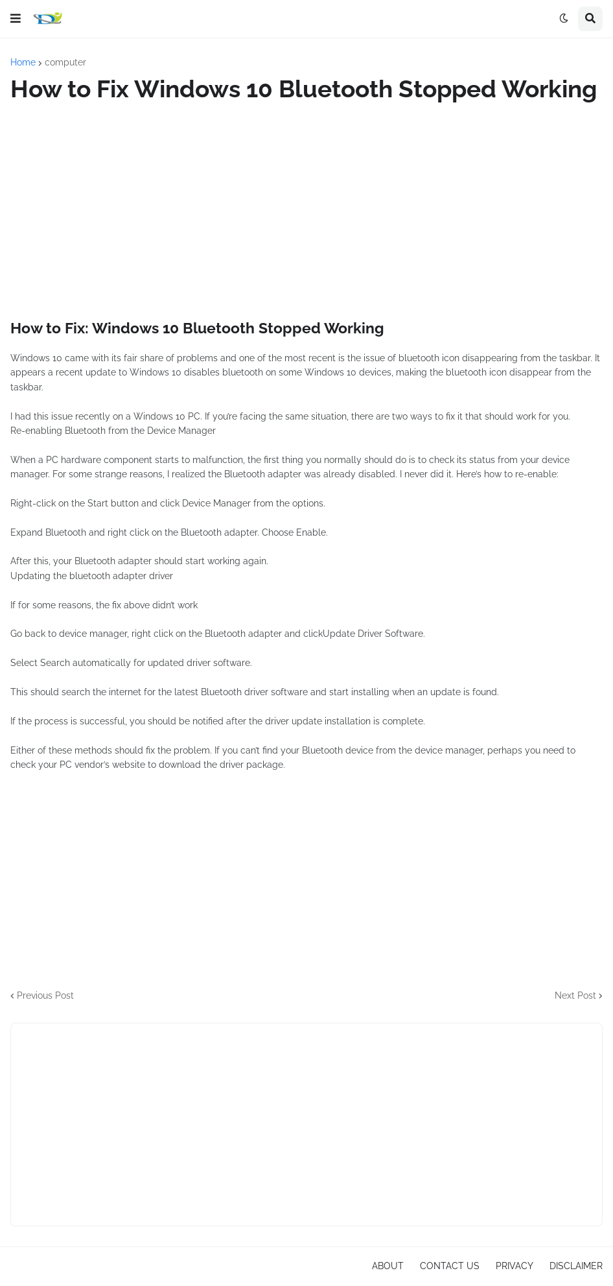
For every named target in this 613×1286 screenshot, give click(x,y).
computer (65, 62)
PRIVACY (514, 1266)
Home (23, 62)
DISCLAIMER (576, 1266)
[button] (15, 19)
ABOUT (388, 1266)
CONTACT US (450, 1266)
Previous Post (45, 995)
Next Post (575, 995)
